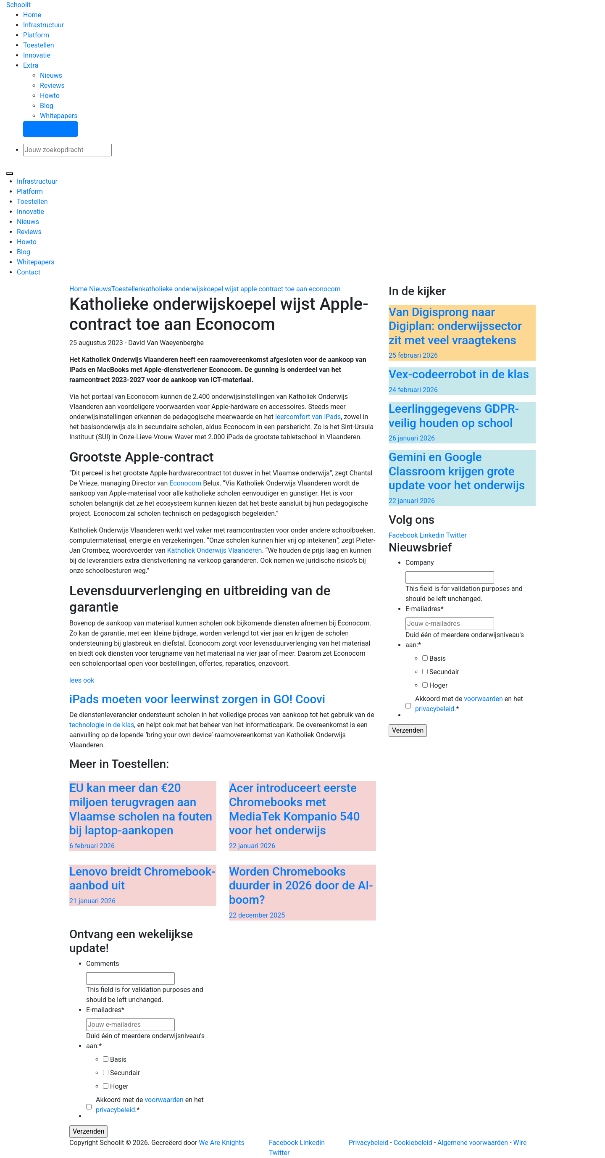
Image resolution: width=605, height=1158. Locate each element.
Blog (46, 106)
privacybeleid (434, 709)
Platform (36, 35)
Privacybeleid (368, 1143)
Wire (520, 1143)
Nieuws (51, 75)
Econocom (185, 483)
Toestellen (38, 45)
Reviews (52, 86)
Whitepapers (58, 116)
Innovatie (36, 55)
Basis (437, 658)
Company (419, 563)
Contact (28, 272)
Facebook (403, 535)
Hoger (438, 685)
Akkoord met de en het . (469, 704)
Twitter (456, 535)
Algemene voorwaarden (472, 1143)
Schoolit (18, 5)
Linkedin (432, 535)
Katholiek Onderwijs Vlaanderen (214, 550)
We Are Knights (221, 1143)
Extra (30, 65)
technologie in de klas (101, 725)
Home (32, 15)
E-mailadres (424, 609)
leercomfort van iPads (308, 417)
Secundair (444, 672)
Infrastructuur (43, 25)
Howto (50, 96)
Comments (102, 964)
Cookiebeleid (413, 1143)
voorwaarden (483, 699)
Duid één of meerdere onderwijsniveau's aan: (464, 640)
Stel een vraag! (50, 129)
